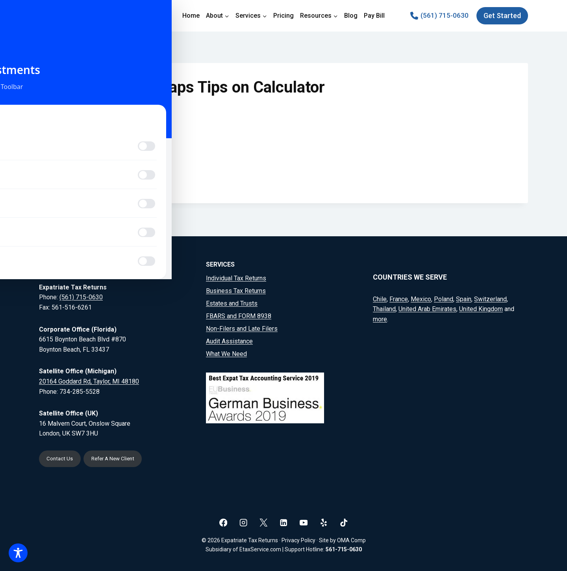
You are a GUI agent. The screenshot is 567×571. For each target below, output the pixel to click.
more (380, 317)
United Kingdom (481, 307)
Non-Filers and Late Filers (242, 327)
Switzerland (490, 297)
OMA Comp (351, 540)
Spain (463, 297)
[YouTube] (304, 522)
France (398, 297)
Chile (380, 297)
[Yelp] (324, 522)
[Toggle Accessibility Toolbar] (18, 553)
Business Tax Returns (236, 289)
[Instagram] (243, 522)
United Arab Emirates (427, 307)
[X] (264, 522)
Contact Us (61, 458)
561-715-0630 (344, 549)
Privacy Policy (298, 540)
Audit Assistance (229, 340)
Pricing (283, 15)
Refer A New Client (119, 458)
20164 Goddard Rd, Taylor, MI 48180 (89, 380)
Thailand (384, 307)
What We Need (226, 352)
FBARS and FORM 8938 (238, 315)
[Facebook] (223, 522)
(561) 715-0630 (81, 296)
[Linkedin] (284, 522)
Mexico (421, 297)
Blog (351, 15)
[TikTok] (344, 522)
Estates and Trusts (232, 302)
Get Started (502, 15)
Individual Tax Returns (236, 277)
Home (191, 15)
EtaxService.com (260, 549)
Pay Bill (374, 15)
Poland (443, 297)
